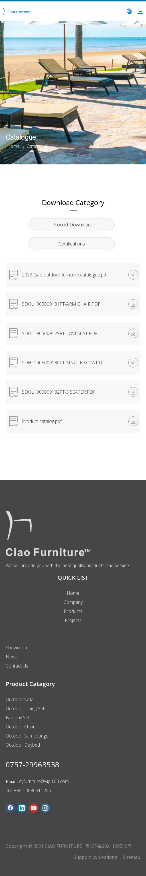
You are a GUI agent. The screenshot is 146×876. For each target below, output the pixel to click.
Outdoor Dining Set (25, 708)
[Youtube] (33, 808)
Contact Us (17, 666)
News (12, 657)
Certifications (71, 244)
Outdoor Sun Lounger (28, 736)
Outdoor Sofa (20, 699)
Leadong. (108, 857)
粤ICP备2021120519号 (109, 846)
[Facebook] (10, 808)
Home (73, 593)
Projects (73, 620)
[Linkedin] (22, 808)
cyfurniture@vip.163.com (44, 781)
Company (73, 602)
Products (73, 611)
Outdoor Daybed (23, 745)
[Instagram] (45, 808)
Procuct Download (71, 225)
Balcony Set (18, 717)
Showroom (17, 647)
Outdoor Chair (20, 727)
